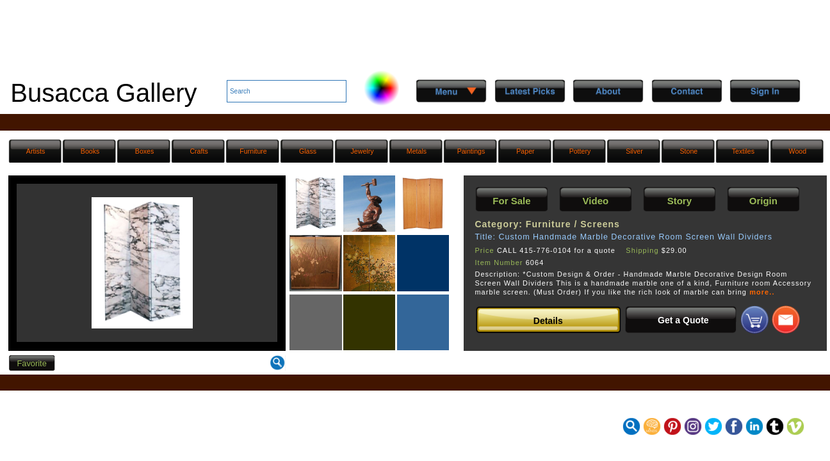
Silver (634, 151)
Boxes (144, 151)
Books (90, 151)
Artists (35, 151)
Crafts (199, 151)
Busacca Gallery (103, 93)
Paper (525, 151)
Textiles (743, 151)
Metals (417, 151)
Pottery (580, 151)
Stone (689, 151)
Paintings (471, 151)
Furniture (253, 151)
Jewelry (362, 151)
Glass (307, 151)
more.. (761, 292)
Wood (798, 151)
